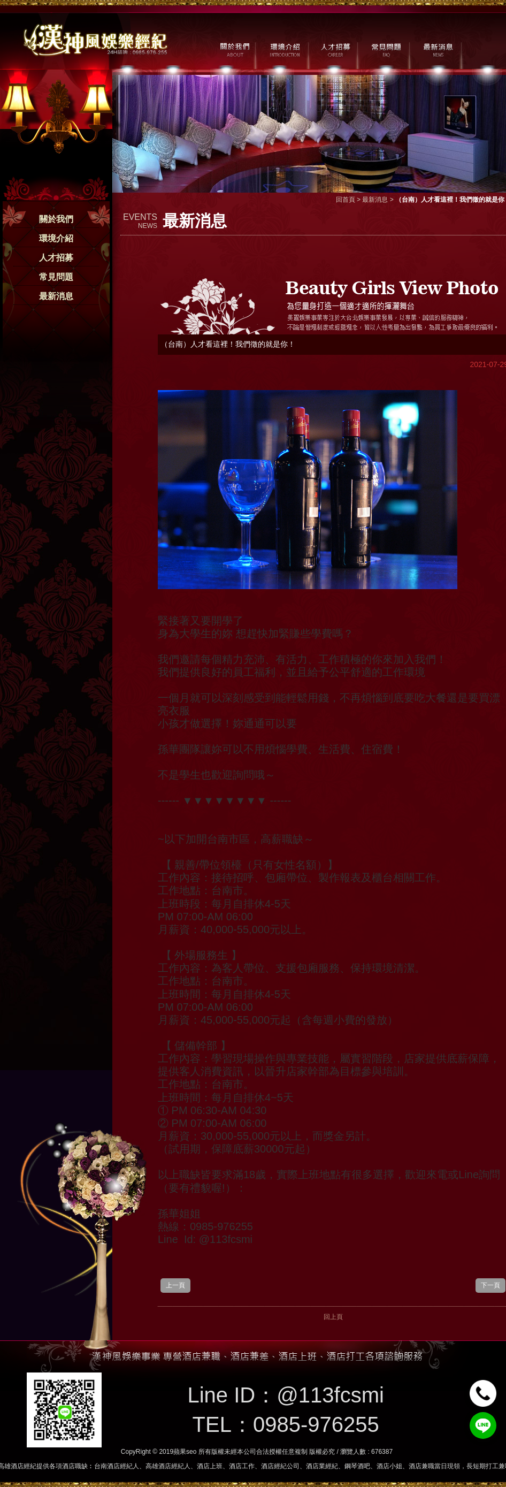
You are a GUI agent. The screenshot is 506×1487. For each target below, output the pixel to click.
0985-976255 (316, 1424)
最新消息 (56, 296)
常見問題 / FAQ (386, 48)
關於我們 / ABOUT (234, 48)
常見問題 (56, 276)
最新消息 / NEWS (437, 48)
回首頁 (345, 199)
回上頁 (333, 1317)
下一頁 (490, 1285)
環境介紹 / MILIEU (285, 48)
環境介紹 (56, 238)
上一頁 (175, 1285)
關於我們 (56, 219)
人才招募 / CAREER (336, 48)
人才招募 (56, 257)
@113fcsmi (330, 1395)
